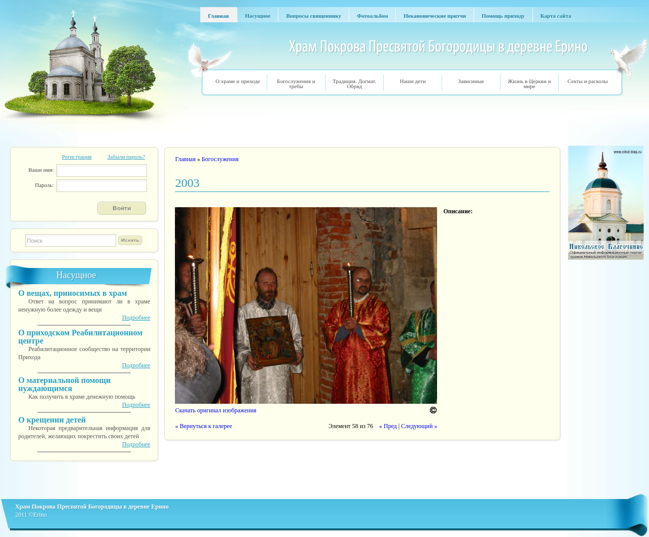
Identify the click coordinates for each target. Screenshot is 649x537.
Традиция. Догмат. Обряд (354, 84)
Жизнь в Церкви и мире (529, 84)
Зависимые (471, 81)
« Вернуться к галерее (203, 426)
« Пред (388, 426)
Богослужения (220, 159)
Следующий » (419, 426)
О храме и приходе (237, 81)
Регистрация (76, 157)
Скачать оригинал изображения (215, 410)
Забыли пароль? (126, 157)
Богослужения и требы (296, 84)
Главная (185, 159)
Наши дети (412, 81)
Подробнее (136, 317)
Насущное (76, 275)
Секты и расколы (587, 81)
